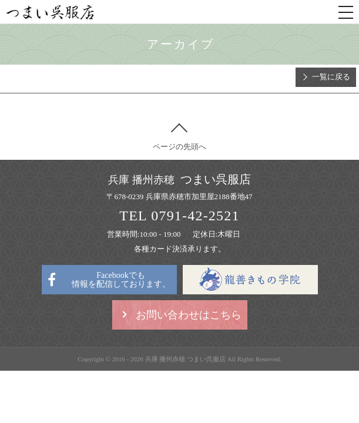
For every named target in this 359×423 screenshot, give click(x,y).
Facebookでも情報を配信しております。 (121, 279)
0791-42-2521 (195, 215)
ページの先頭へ (179, 146)
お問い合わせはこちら (188, 315)
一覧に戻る (331, 76)
